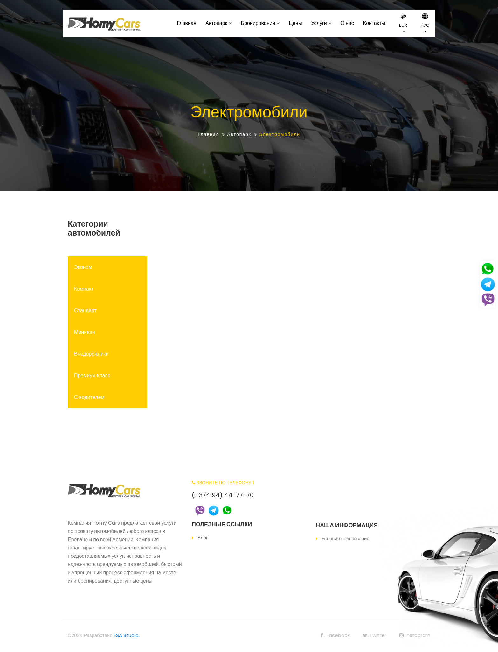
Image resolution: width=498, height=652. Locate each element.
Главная (186, 23)
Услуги (319, 23)
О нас (347, 23)
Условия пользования (345, 538)
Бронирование (258, 23)
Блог (202, 537)
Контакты (374, 23)
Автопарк (216, 23)
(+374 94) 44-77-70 (223, 495)
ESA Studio (126, 635)
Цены (295, 23)
